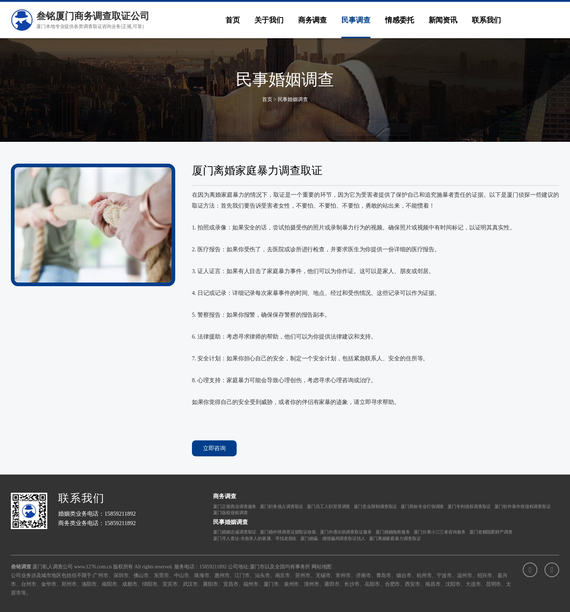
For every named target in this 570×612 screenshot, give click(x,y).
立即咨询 (214, 448)
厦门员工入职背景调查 (328, 506)
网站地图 (322, 566)
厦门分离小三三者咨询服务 (440, 532)
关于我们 (269, 20)
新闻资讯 (443, 20)
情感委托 (399, 20)
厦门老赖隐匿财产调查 (491, 532)
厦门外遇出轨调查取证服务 (346, 532)
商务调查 (312, 20)
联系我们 (486, 20)
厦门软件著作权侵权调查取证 (522, 506)
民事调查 (355, 20)
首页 (232, 20)
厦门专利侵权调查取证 (469, 506)
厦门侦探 (518, 195)
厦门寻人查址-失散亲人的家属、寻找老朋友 (255, 538)
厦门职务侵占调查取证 (281, 506)
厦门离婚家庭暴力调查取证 (395, 538)
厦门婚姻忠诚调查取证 (234, 532)
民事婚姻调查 (293, 99)
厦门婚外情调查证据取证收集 (288, 532)
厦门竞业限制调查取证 (375, 506)
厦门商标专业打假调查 (422, 506)
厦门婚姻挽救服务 (393, 532)
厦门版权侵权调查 (230, 512)
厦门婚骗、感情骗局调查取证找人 (332, 538)
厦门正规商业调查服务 (234, 506)
